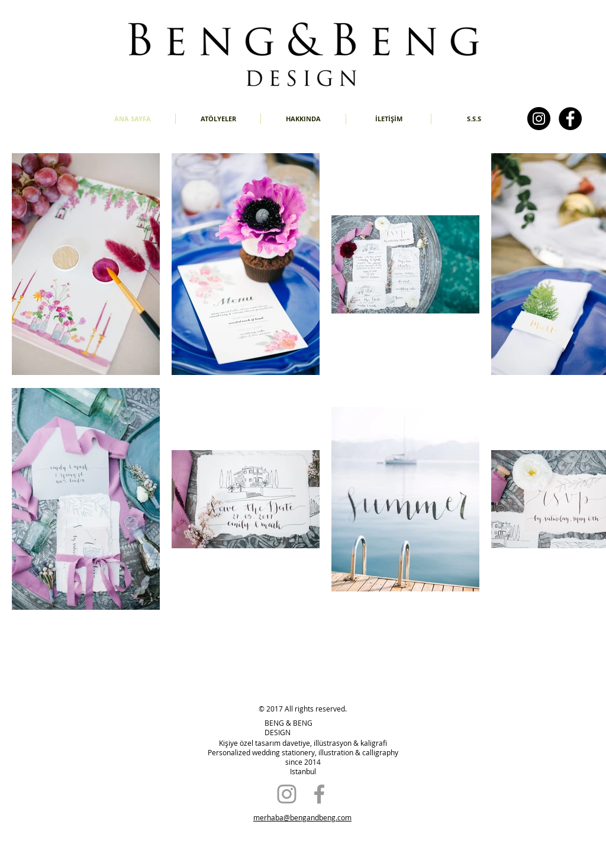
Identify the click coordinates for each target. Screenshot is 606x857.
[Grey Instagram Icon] (286, 794)
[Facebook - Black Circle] (570, 118)
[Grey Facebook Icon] (319, 794)
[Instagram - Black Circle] (538, 118)
